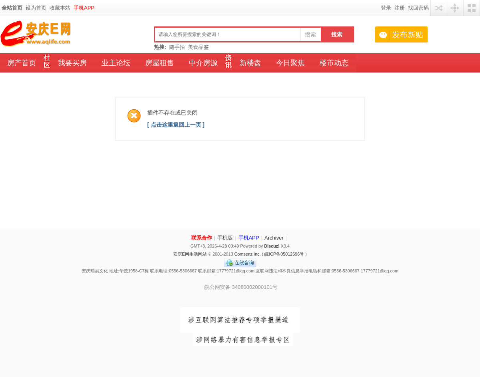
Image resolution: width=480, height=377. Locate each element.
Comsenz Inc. (247, 254)
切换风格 (472, 8)
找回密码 (418, 8)
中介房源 (203, 63)
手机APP (84, 8)
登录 (386, 8)
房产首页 (21, 63)
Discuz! (271, 246)
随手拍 (177, 47)
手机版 (225, 238)
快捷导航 (455, 8)
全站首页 (12, 8)
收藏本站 (60, 8)
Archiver (274, 238)
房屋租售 (159, 63)
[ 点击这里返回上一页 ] (175, 124)
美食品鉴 (198, 47)
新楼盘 (250, 63)
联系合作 (201, 238)
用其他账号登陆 (439, 8)
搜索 (310, 34)
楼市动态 (334, 63)
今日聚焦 (290, 63)
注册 (399, 8)
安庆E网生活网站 (190, 254)
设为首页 (36, 8)
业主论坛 (116, 63)
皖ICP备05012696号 (284, 254)
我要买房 (72, 63)
